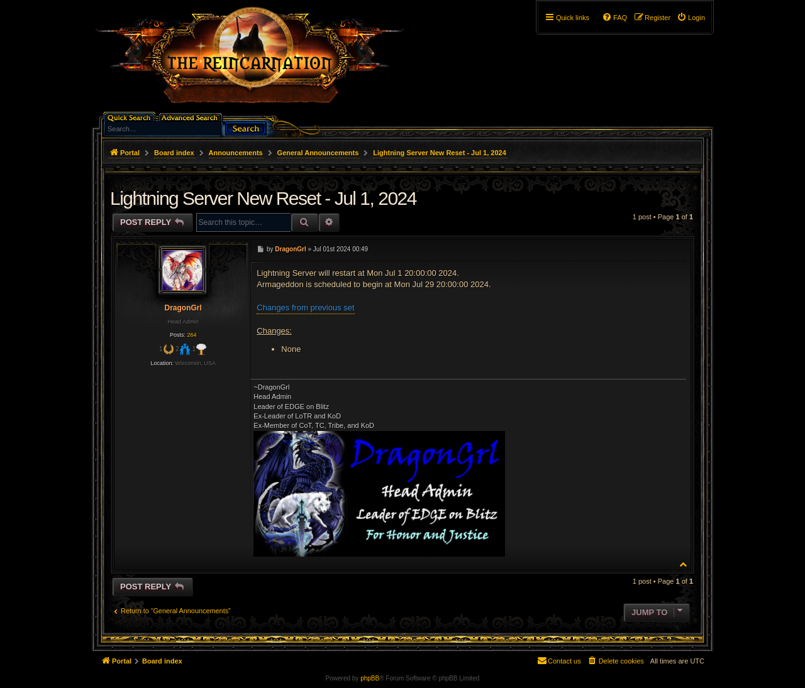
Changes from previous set (305, 307)
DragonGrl (182, 307)
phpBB (369, 678)
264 (191, 335)
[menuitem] (691, 17)
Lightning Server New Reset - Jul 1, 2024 (439, 152)
